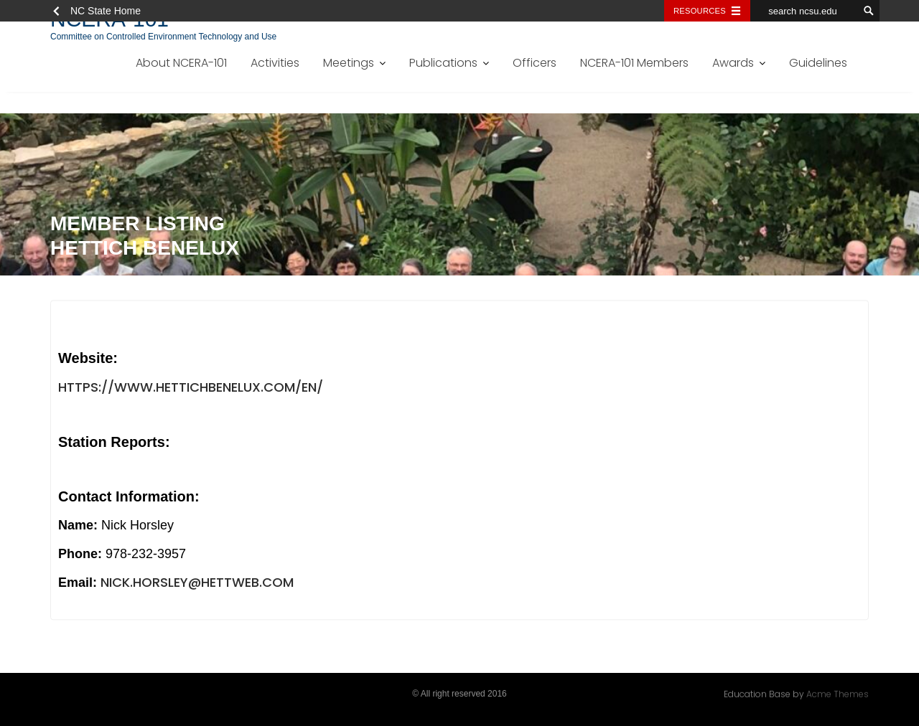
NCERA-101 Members (634, 63)
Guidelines (818, 63)
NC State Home (105, 10)
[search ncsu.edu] (804, 11)
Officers (534, 63)
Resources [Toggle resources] (699, 10)
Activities (275, 63)
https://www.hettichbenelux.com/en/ (190, 388)
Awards (733, 63)
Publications (443, 63)
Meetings (348, 63)
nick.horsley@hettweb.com (197, 584)
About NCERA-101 (181, 63)
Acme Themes (837, 693)
